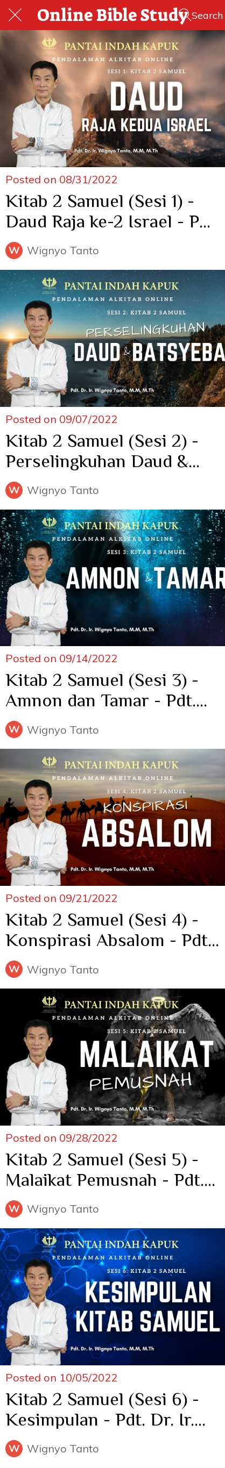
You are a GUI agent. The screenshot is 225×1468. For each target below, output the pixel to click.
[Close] (15, 15)
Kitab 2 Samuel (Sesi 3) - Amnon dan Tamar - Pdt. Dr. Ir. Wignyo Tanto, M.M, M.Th (108, 689)
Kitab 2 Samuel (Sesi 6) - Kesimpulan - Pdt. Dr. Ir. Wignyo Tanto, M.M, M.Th (106, 1408)
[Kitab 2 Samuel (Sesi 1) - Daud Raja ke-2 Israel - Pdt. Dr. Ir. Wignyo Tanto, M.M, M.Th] (112, 98)
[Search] (201, 15)
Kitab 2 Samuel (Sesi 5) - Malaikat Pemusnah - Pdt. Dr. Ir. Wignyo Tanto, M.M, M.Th (108, 1169)
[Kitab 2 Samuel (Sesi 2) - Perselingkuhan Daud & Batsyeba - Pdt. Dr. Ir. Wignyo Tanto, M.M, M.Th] (112, 338)
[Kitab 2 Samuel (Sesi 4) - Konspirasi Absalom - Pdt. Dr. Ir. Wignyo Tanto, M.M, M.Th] (112, 817)
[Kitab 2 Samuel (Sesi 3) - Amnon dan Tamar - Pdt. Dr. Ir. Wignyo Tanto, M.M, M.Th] (112, 578)
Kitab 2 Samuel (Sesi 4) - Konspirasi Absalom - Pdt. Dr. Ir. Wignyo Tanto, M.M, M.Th (108, 929)
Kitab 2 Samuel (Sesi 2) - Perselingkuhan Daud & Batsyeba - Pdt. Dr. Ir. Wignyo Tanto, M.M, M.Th (106, 450)
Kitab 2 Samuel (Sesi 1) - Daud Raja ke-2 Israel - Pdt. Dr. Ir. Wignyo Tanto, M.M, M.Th (112, 210)
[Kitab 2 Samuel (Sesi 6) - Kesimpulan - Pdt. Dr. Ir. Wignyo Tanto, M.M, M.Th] (112, 1296)
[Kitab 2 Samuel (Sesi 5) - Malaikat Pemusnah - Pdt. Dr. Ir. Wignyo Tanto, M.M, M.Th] (112, 1057)
